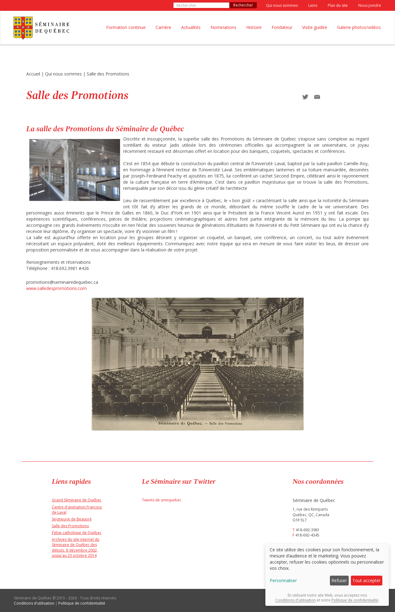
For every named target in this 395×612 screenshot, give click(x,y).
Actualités (191, 27)
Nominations (223, 27)
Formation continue (126, 27)
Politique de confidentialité (81, 603)
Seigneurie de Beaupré (72, 519)
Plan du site (338, 5)
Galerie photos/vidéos (359, 27)
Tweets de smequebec (161, 500)
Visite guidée (314, 27)
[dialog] (327, 575)
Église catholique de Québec (77, 532)
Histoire (254, 27)
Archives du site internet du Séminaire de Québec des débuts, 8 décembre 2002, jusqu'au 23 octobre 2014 (75, 547)
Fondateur (282, 27)
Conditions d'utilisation (34, 603)
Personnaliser (283, 580)
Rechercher (243, 5)
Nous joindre (369, 5)
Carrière (163, 27)
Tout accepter (366, 580)
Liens (312, 5)
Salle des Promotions (108, 74)
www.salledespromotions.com (56, 288)
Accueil (33, 74)
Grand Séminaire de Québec (77, 500)
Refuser (339, 580)
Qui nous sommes (282, 5)
